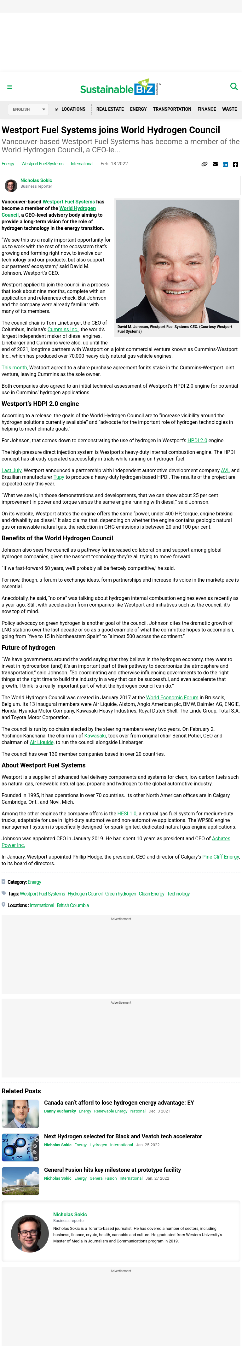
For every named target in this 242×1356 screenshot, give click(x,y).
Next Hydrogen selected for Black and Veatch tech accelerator (123, 1136)
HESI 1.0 (127, 814)
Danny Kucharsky (60, 1111)
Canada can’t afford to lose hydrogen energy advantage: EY (119, 1103)
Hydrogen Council (85, 894)
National (138, 1111)
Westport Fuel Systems (42, 164)
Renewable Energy (111, 1111)
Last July (11, 471)
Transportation (172, 109)
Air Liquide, (42, 743)
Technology (178, 894)
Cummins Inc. (63, 330)
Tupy (59, 477)
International (82, 164)
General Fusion (103, 1178)
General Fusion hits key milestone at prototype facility (112, 1170)
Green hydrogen (120, 894)
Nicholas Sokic (36, 180)
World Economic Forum (172, 698)
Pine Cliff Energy (220, 857)
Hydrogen (98, 1144)
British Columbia (73, 906)
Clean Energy (151, 894)
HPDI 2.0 (197, 441)
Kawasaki (95, 736)
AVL (225, 471)
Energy (138, 109)
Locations (70, 109)
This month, (15, 368)
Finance (207, 109)
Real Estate (110, 109)
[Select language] (28, 109)
